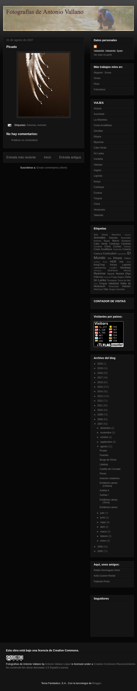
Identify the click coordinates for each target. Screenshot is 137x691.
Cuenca (98, 253)
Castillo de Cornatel (110, 469)
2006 (100, 546)
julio (102, 513)
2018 (100, 373)
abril (102, 526)
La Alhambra (100, 119)
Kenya (97, 181)
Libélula (104, 464)
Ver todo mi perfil (103, 54)
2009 (100, 414)
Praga (114, 277)
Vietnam (98, 164)
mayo (103, 522)
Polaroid (107, 277)
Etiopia (117, 258)
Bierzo (115, 240)
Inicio (47, 157)
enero (103, 540)
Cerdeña (98, 159)
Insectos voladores (110, 478)
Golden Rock (100, 262)
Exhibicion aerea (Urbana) (108, 484)
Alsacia (97, 108)
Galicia (127, 258)
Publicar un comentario (24, 140)
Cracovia (117, 249)
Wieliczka (98, 289)
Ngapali (111, 273)
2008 (100, 419)
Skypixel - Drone (102, 72)
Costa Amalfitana (103, 125)
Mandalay (125, 267)
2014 (100, 391)
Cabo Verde (100, 147)
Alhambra (116, 234)
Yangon (112, 289)
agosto (104, 446)
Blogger (96, 683)
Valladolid (114, 283)
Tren (95, 284)
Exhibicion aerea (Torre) (108, 501)
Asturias (31, 125)
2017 (100, 377)
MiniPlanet (113, 270)
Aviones (41, 125)
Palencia (98, 277)
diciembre (105, 428)
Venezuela (99, 209)
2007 (100, 424)
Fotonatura (99, 89)
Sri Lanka (99, 153)
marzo (104, 531)
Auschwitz (99, 114)
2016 (100, 382)
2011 (100, 405)
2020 (100, 363)
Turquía (98, 198)
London (113, 268)
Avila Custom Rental (104, 575)
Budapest (126, 241)
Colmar (127, 246)
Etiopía (97, 136)
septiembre (106, 442)
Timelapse (112, 280)
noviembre (106, 432)
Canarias (126, 243)
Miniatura (97, 270)
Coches (117, 246)
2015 (100, 386)
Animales (99, 237)
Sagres (97, 170)
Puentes (104, 455)
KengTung (99, 264)
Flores (103, 473)
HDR (113, 261)
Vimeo (97, 78)
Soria (128, 277)
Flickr (96, 84)
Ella (109, 258)
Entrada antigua (70, 157)
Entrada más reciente (21, 157)
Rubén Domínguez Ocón (107, 570)
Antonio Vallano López (58, 663)
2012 (100, 400)
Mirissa (127, 270)
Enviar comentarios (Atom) (52, 167)
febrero (104, 536)
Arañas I (104, 495)
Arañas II (104, 490)
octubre (104, 437)
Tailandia (98, 215)
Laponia (98, 175)
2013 (100, 396)
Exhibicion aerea (108, 507)
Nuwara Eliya (123, 273)
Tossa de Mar (124, 280)
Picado (103, 450)
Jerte (128, 262)
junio (103, 517)
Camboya (99, 187)
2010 (100, 410)
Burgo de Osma (108, 459)
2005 (100, 551)
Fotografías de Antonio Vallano (23, 663)
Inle (121, 261)
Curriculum (110, 253)
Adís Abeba (101, 234)
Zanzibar (98, 130)
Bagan (107, 241)
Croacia (98, 192)
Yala (105, 289)
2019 (100, 368)
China (97, 204)
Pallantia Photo (102, 581)
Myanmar (99, 142)
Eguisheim (122, 254)
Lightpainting (100, 268)
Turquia (103, 283)
